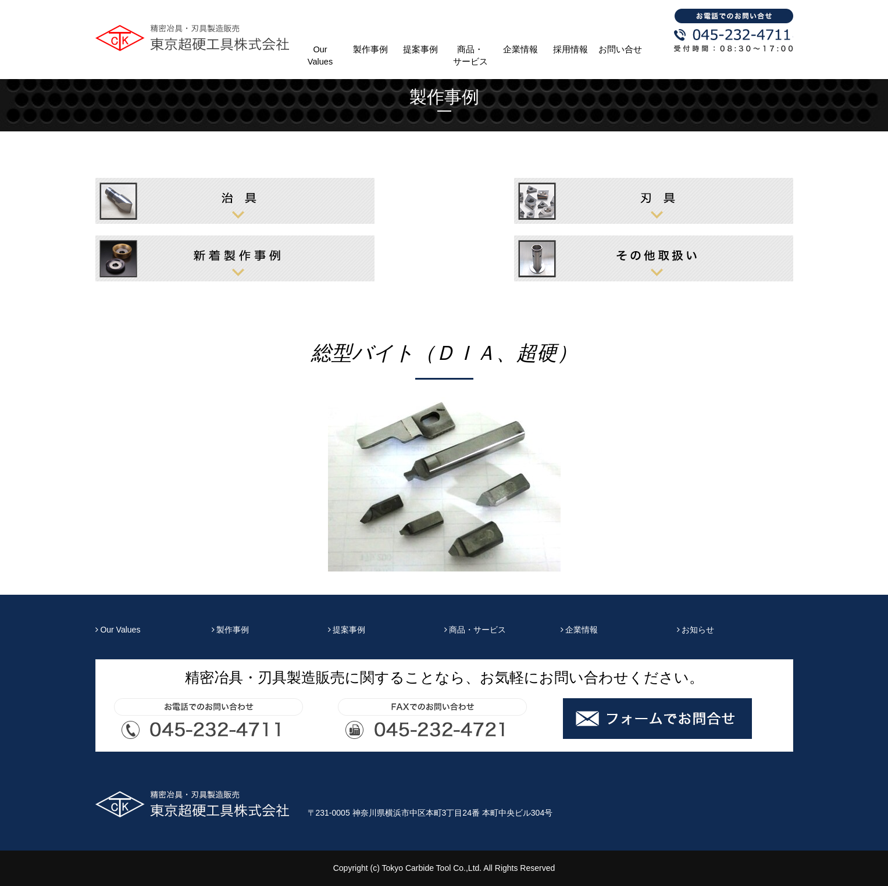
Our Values (320, 55)
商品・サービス (470, 55)
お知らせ (696, 629)
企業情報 (520, 49)
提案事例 (420, 49)
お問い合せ (620, 49)
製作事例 (370, 49)
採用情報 (570, 49)
